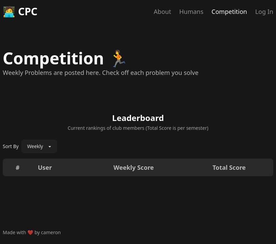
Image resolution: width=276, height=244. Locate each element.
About (162, 11)
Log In (264, 11)
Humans (191, 11)
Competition (229, 11)
